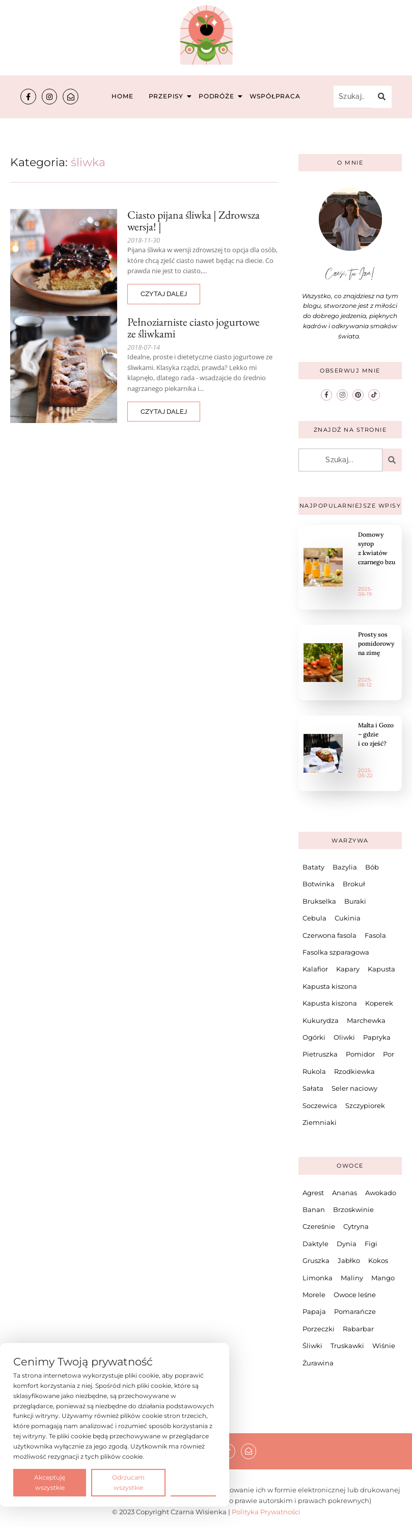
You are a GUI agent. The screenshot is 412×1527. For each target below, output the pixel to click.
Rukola (314, 1070)
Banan (314, 1209)
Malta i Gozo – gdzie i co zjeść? (376, 734)
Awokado (380, 1192)
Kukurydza (321, 1019)
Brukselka (319, 900)
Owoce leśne (355, 1294)
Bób (372, 866)
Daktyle (315, 1243)
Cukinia (348, 917)
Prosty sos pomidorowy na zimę (376, 643)
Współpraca (275, 96)
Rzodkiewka (354, 1070)
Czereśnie (319, 1226)
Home (122, 96)
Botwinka (319, 883)
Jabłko (349, 1260)
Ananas (344, 1192)
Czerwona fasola (329, 934)
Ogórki (314, 1036)
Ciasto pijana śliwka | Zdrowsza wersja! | (193, 220)
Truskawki (347, 1345)
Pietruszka (320, 1054)
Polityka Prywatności (266, 1511)
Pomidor (360, 1054)
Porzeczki (319, 1328)
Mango (383, 1277)
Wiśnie (383, 1345)
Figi (371, 1243)
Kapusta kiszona (330, 985)
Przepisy (167, 96)
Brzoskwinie (353, 1209)
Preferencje (193, 1482)
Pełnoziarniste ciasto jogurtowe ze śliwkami (193, 327)
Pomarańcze (355, 1311)
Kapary (348, 968)
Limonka (318, 1277)
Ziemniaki (320, 1121)
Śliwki (312, 1345)
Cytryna (356, 1226)
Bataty (313, 866)
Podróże (218, 96)
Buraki (355, 900)
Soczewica (320, 1105)
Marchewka (366, 1019)
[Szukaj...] (353, 97)
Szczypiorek (365, 1105)
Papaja (314, 1311)
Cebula (314, 917)
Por (388, 1054)
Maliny (352, 1277)
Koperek (379, 1003)
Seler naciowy (354, 1087)
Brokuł (354, 883)
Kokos (378, 1260)
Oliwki (344, 1036)
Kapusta (381, 968)
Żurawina (318, 1362)
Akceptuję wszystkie (49, 1482)
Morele (314, 1294)
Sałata (313, 1087)
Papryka (377, 1036)
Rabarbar (358, 1328)
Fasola (375, 934)
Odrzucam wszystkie (128, 1482)
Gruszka (316, 1260)
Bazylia (345, 866)
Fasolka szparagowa (336, 951)
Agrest (313, 1192)
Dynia (346, 1243)
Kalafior (315, 968)
